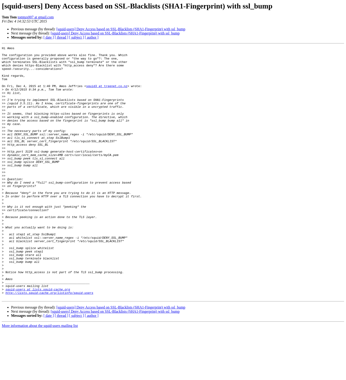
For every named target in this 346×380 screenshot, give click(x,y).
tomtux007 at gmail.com (36, 17)
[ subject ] (76, 37)
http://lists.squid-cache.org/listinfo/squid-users (49, 342)
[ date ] (48, 37)
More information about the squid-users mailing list (40, 376)
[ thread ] (61, 37)
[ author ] (92, 37)
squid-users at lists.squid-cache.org (38, 338)
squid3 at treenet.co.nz (106, 94)
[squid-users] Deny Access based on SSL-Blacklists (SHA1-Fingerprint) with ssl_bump (120, 29)
